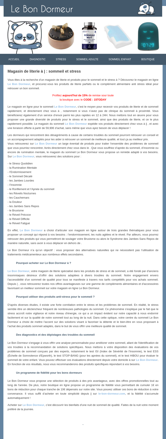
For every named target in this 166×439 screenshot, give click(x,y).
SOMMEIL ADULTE (87, 59)
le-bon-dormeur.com (111, 393)
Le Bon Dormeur (19, 84)
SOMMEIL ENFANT (120, 59)
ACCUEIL (14, 59)
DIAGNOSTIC (38, 59)
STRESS (61, 59)
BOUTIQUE (148, 59)
